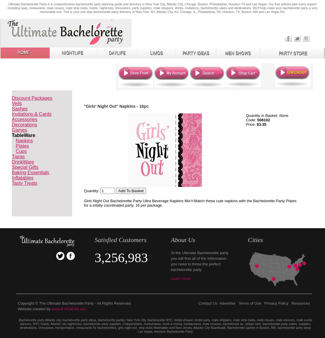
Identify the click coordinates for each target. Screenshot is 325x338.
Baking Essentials (30, 172)
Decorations (24, 124)
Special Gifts (25, 167)
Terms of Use (250, 303)
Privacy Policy (276, 303)
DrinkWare (23, 161)
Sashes (20, 108)
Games (19, 130)
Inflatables (22, 177)
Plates (22, 145)
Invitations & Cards (31, 114)
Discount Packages (32, 98)
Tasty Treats (24, 183)
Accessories (24, 119)
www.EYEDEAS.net (68, 309)
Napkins (24, 140)
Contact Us (207, 303)
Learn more (180, 278)
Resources (301, 303)
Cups (21, 151)
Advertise (227, 303)
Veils (17, 103)
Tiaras (18, 156)
